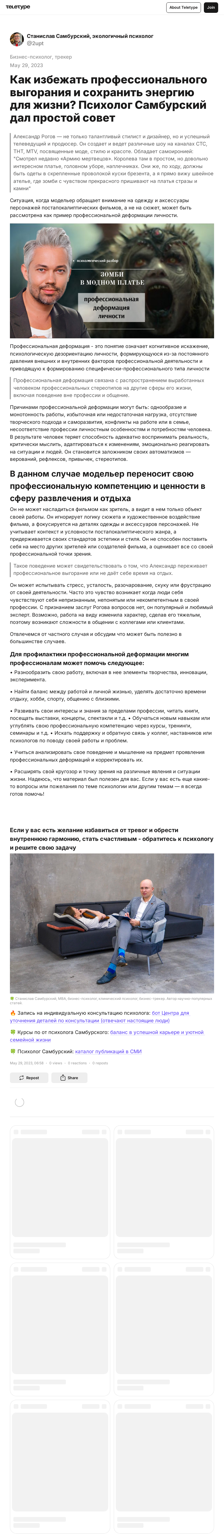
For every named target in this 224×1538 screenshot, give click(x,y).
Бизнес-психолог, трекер (41, 57)
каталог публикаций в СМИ (108, 1051)
